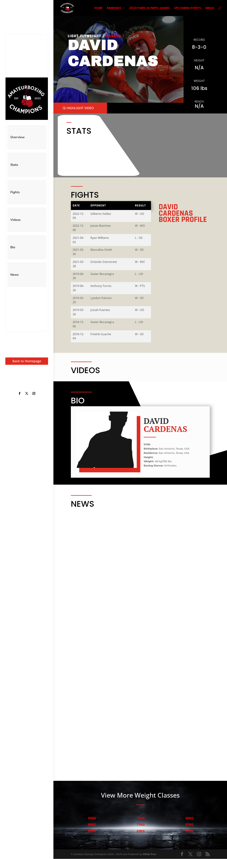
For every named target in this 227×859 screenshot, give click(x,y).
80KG (92, 831)
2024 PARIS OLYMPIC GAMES (149, 8)
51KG (189, 831)
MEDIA (209, 8)
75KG (140, 818)
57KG (189, 824)
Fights (15, 192)
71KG (140, 824)
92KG (92, 818)
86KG (92, 824)
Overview (17, 137)
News (14, 275)
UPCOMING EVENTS (187, 8)
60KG (189, 818)
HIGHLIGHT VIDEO (80, 108)
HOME (98, 8)
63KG (140, 831)
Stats (14, 165)
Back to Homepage (26, 361)
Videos (15, 220)
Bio (12, 247)
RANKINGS (114, 8)
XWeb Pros (149, 854)
